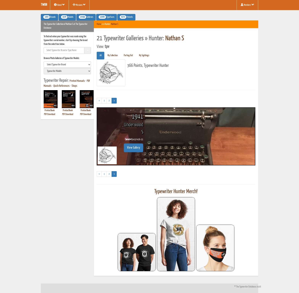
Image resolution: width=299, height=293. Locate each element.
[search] (67, 64)
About (59, 4)
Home (99, 24)
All (100, 55)
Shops (74, 86)
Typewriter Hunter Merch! (176, 191)
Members (247, 4)
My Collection (113, 55)
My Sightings (144, 55)
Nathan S (114, 24)
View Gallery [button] (133, 147)
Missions (79, 4)
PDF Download (49, 114)
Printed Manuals (77, 81)
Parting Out (128, 55)
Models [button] (67, 17)
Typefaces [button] (106, 17)
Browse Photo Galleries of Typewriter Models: (62, 58)
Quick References (61, 86)
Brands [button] (49, 17)
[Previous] (99, 101)
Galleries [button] (86, 17)
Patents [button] (126, 17)
